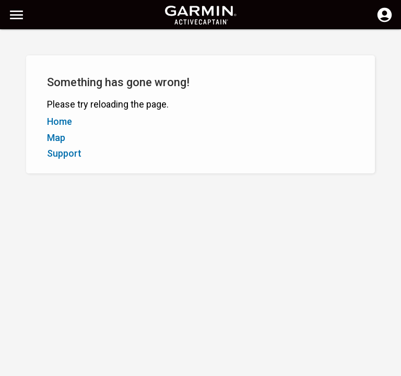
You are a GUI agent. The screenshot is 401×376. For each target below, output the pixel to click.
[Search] (87, 44)
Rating (63, 93)
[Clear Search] (193, 45)
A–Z (16, 93)
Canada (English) (217, 367)
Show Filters (30, 69)
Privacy (169, 367)
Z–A (37, 93)
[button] (388, 328)
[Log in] (384, 21)
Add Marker (177, 93)
